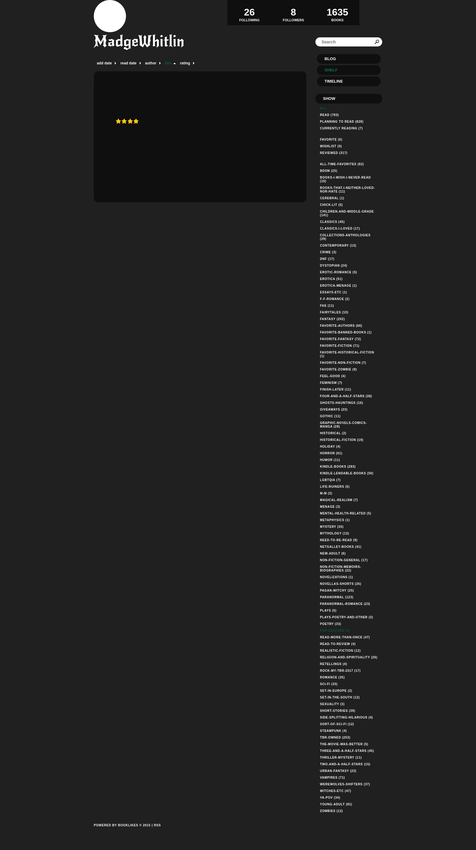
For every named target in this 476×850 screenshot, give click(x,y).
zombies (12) (331, 811)
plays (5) (328, 610)
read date (128, 63)
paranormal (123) (336, 597)
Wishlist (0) (331, 146)
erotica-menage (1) (338, 285)
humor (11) (330, 460)
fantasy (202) (332, 319)
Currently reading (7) (341, 128)
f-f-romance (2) (335, 299)
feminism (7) (331, 382)
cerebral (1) (332, 198)
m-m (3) (326, 493)
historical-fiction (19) (341, 440)
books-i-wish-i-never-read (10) (345, 179)
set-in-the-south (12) (340, 697)
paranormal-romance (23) (345, 604)
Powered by (122, 832)
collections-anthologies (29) (345, 237)
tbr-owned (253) (335, 737)
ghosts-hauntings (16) (341, 403)
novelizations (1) (336, 577)
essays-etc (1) (333, 292)
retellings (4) (333, 664)
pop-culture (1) (335, 630)
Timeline (334, 81)
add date (104, 63)
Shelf (331, 70)
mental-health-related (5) (345, 513)
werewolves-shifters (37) (345, 784)
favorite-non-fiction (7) (343, 362)
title (168, 63)
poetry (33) (330, 624)
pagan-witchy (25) (337, 590)
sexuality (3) (332, 704)
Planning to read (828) (342, 121)
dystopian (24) (333, 265)
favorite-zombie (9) (338, 369)
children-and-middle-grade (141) (347, 213)
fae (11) (327, 305)
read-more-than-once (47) (345, 637)
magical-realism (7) (339, 500)
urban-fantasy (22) (338, 771)
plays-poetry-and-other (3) (346, 617)
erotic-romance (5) (338, 272)
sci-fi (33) (329, 684)
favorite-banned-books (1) (346, 332)
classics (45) (332, 222)
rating (185, 63)
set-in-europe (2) (336, 690)
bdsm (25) (328, 170)
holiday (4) (330, 446)
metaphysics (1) (335, 520)
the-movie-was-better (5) (344, 744)
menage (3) (330, 506)
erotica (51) (331, 279)
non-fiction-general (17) (344, 560)
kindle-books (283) (338, 466)
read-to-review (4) (338, 644)
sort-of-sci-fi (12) (337, 724)
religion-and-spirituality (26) (348, 657)
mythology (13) (334, 533)
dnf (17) (327, 259)
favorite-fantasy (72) (340, 339)
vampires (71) (332, 777)
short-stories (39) (337, 710)
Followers (293, 12)
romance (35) (332, 677)
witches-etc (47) (335, 791)
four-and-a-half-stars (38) (346, 396)
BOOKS (337, 12)
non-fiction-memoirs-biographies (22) (340, 568)
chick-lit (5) (331, 205)
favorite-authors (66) (341, 325)
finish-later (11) (335, 389)
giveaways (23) (334, 409)
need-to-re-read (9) (339, 540)
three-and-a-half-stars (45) (347, 751)
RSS (157, 825)
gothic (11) (330, 416)
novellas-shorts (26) (340, 583)
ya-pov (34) (330, 797)
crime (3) (328, 252)
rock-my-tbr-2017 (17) (340, 670)
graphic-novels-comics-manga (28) (343, 424)
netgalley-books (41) (341, 546)
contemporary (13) (338, 245)
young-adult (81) (336, 804)
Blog (330, 58)
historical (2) (333, 433)
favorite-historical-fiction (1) (347, 354)
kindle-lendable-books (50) (346, 473)
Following (249, 12)
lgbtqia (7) (330, 480)
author (150, 63)
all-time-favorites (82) (342, 164)
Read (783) (329, 115)
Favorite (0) (331, 139)
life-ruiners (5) (335, 486)
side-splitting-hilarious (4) (346, 717)
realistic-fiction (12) (340, 650)
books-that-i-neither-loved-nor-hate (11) (347, 189)
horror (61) (331, 453)
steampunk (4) (333, 730)
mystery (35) (332, 526)
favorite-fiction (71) (339, 345)
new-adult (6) (333, 553)
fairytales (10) (334, 312)
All (323, 108)
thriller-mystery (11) (341, 757)
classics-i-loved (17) (340, 228)
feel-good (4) (333, 376)
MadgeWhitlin (139, 41)
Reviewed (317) (334, 153)
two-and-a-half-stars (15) (345, 764)
